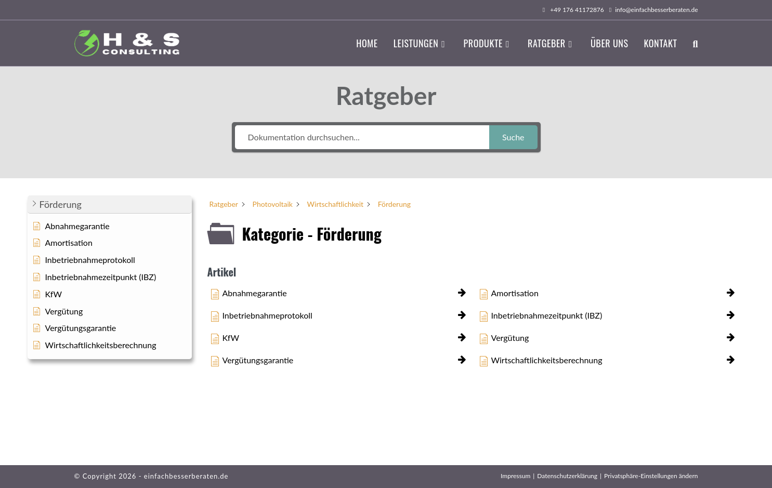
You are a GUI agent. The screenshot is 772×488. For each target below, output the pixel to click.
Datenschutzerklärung (567, 476)
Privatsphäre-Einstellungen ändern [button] (651, 476)
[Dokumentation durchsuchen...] (362, 137)
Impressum (515, 476)
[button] (110, 204)
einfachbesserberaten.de (186, 476)
